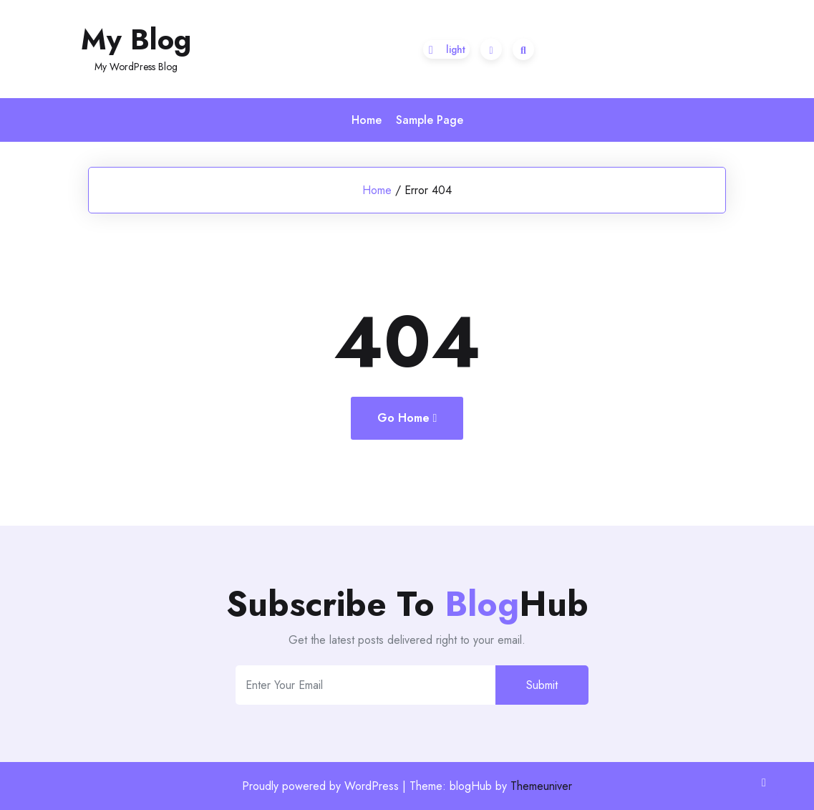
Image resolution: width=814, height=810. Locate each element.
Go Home (407, 418)
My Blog (136, 39)
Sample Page (429, 120)
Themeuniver (541, 786)
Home (367, 120)
